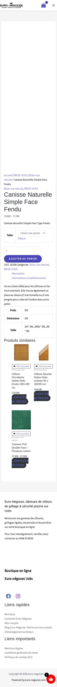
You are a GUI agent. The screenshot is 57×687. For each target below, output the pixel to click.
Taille (10, 235)
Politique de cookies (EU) (19, 657)
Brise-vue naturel (13, 188)
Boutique (10, 614)
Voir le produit (21, 366)
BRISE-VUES (21, 175)
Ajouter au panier (23, 258)
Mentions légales (14, 648)
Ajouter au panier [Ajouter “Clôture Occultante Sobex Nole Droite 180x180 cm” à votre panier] (19, 399)
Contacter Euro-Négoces (18, 618)
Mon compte (11, 623)
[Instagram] (18, 596)
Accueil (8, 175)
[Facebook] (8, 596)
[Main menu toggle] (53, 5)
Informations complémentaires (29, 278)
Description (18, 273)
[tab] (32, 273)
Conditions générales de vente (21, 652)
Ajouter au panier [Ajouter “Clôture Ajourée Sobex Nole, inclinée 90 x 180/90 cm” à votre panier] (41, 396)
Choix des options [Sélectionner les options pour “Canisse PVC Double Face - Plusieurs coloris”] (20, 463)
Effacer (22, 238)
